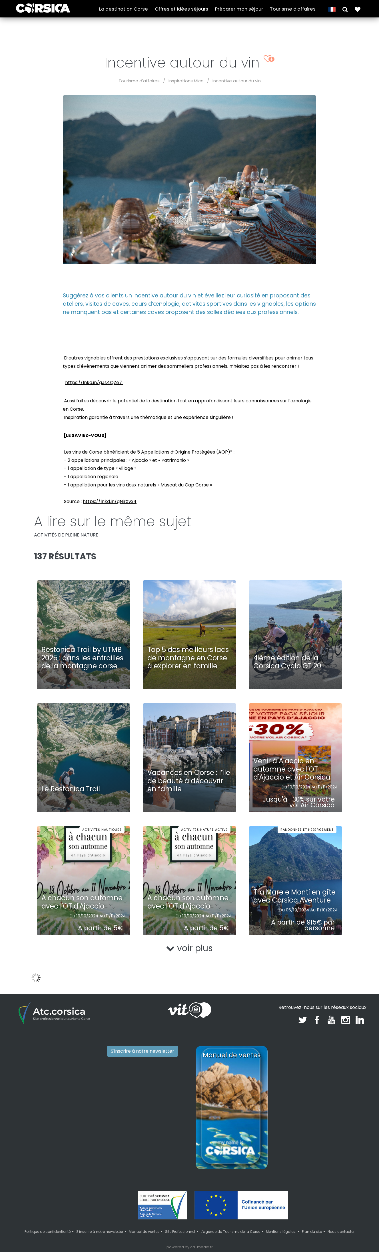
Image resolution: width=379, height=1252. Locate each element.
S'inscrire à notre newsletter (142, 1051)
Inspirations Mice (186, 81)
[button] (345, 9)
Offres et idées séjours (181, 9)
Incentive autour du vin (236, 81)
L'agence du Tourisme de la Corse (230, 1231)
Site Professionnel (180, 1231)
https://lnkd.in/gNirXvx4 (110, 501)
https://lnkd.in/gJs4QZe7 (94, 382)
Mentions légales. (281, 1231)
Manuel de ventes (144, 1231)
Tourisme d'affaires (293, 9)
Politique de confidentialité (48, 1231)
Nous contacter (341, 1231)
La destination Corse (123, 9)
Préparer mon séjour (239, 9)
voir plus (189, 948)
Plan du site (312, 1231)
